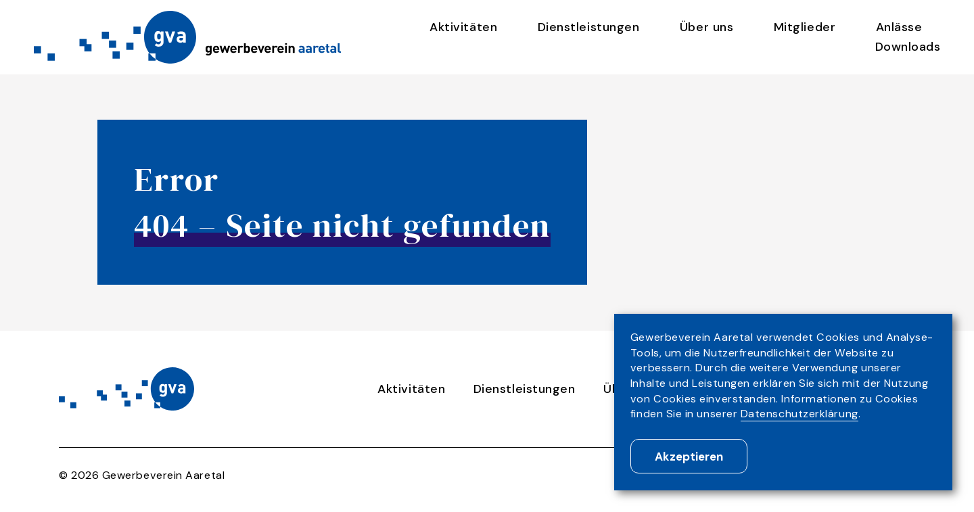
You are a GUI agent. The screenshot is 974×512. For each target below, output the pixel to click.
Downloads (908, 47)
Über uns (706, 27)
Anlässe (899, 27)
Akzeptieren (689, 456)
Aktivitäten (463, 27)
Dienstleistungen (589, 27)
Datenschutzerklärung (799, 413)
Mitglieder (804, 27)
